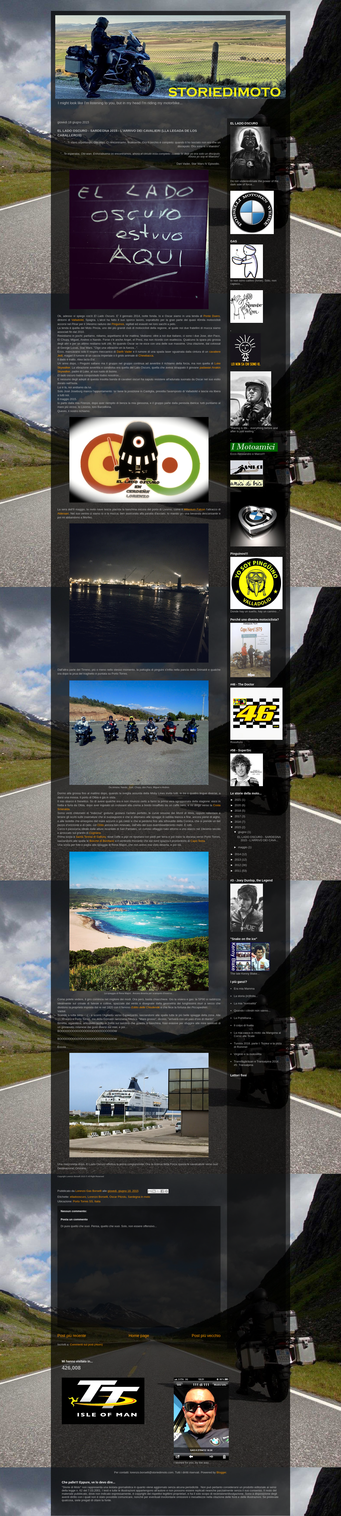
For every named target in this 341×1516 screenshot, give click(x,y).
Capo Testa (198, 841)
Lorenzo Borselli (98, 1196)
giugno (242, 832)
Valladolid (78, 320)
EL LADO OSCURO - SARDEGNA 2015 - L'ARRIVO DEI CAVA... (259, 838)
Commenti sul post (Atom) (86, 1344)
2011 (238, 870)
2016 (238, 821)
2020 (238, 805)
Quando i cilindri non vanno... (252, 1010)
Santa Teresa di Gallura (91, 836)
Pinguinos (118, 324)
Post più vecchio (206, 1335)
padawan (205, 367)
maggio (243, 847)
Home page (139, 1335)
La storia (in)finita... (246, 996)
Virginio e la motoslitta (247, 1054)
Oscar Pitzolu (117, 1196)
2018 (238, 810)
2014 (238, 854)
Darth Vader (124, 351)
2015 (238, 827)
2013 (238, 859)
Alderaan (63, 513)
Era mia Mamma (244, 988)
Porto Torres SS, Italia (86, 1201)
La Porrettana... (243, 1018)
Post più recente (71, 1335)
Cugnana (94, 832)
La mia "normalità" (245, 1003)
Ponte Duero (211, 316)
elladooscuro (78, 1196)
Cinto (100, 825)
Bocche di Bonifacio (101, 841)
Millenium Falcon (194, 509)
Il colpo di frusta (244, 1025)
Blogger (221, 1472)
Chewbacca (146, 355)
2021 (238, 799)
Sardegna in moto (139, 1196)
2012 (238, 865)
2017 (238, 816)
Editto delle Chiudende (145, 1007)
